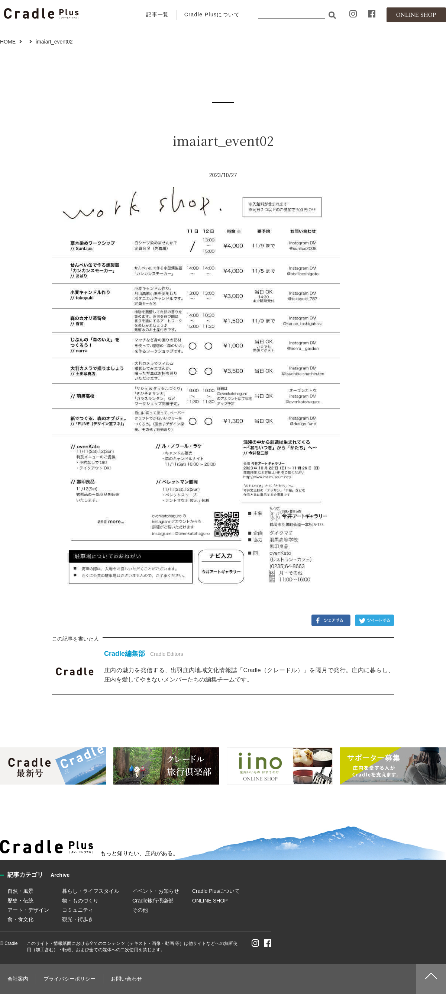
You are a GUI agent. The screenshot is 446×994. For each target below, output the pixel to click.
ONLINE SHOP (210, 901)
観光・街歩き (77, 919)
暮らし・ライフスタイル (90, 891)
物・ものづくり (80, 901)
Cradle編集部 (124, 653)
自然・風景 (20, 891)
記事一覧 (157, 14)
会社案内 (17, 979)
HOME (8, 42)
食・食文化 (20, 919)
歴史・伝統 (20, 901)
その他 (140, 910)
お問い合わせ (126, 979)
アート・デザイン (28, 910)
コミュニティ (77, 910)
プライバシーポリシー (69, 979)
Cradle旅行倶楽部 (153, 901)
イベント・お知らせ (155, 891)
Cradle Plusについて (212, 14)
